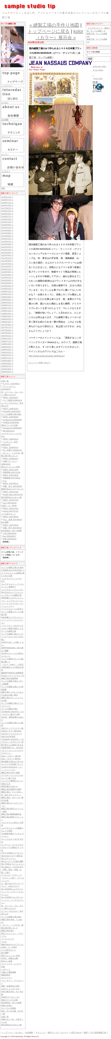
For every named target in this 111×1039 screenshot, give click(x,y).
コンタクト (5, 171)
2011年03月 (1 (7, 266)
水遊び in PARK (9, 506)
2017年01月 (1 (7, 208)
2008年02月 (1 (7, 322)
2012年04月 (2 (7, 255)
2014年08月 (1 (7, 230)
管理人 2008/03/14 (10, 447)
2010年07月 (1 (7, 277)
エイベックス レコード (11, 964)
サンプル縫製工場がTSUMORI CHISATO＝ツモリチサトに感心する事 (12, 711)
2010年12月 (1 (7, 269)
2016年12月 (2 (7, 211)
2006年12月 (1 (7, 338)
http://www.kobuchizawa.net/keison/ (47, 356)
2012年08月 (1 (7, 253)
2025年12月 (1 (7, 197)
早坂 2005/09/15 (10, 539)
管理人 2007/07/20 (10, 500)
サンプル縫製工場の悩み (11, 414)
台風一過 (5, 381)
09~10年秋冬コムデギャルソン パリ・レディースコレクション (12, 892)
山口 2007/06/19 (10, 503)
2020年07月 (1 (7, 200)
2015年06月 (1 (7, 225)
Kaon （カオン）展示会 (11, 756)
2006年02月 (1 (7, 352)
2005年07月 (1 (7, 366)
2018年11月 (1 (7, 203)
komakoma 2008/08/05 (12, 420)
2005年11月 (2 (7, 358)
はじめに (5, 103)
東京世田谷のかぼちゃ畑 (11, 497)
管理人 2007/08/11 (10, 483)
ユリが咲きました (8, 514)
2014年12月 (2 (7, 227)
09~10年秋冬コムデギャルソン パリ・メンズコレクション (12, 900)
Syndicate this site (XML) (96, 66)
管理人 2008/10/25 (10, 409)
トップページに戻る (49, 31)
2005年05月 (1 (7, 372)
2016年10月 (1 (7, 214)
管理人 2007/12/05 (10, 470)
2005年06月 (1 (7, 369)
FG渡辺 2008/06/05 (11, 422)
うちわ (4, 481)
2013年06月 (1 (7, 244)
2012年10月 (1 (7, 250)
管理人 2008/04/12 (10, 439)
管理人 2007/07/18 (10, 508)
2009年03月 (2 (7, 302)
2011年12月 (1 (7, 258)
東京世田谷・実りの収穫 (11, 531)
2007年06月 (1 (7, 330)
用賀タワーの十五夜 (9, 425)
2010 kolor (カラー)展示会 (12, 856)
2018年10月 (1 (7, 205)
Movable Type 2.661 (94, 78)
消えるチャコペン (8, 858)
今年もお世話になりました (12, 853)
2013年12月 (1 (7, 239)
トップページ (6, 86)
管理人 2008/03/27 (10, 459)
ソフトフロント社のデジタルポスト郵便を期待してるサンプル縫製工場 (12, 628)
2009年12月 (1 (7, 291)
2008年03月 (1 (7, 319)
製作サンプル (53, 1032)
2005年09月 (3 (7, 361)
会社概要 (5, 120)
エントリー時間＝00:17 (39, 363)
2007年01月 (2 (7, 336)
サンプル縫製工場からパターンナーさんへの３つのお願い (12, 637)
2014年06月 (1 (7, 233)
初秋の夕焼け (6, 1005)
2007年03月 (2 (7, 333)
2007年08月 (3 (7, 325)
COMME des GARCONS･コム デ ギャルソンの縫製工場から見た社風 (13, 573)
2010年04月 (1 (7, 283)
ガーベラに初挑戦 (8, 1008)
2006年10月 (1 (7, 344)
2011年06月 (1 (7, 261)
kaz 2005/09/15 (9, 536)
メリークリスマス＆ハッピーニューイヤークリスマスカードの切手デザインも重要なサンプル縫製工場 (12, 609)
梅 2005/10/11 (9, 431)
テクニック (5, 136)
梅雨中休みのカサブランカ (12, 489)
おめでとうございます (10, 989)
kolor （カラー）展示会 (11, 759)
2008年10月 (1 (7, 311)
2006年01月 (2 (7, 355)
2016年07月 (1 (7, 216)
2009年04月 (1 (7, 300)
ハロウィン (5, 969)
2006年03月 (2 (7, 349)
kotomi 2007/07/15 (10, 511)
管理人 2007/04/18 (10, 525)
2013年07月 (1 (7, 241)
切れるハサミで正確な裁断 (12, 861)
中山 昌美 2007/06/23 (12, 520)
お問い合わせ (76, 1032)
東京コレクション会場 (10, 467)
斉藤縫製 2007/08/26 (11, 478)
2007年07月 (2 (7, 327)
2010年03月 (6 (7, 286)
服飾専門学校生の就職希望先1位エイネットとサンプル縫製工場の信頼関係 (12, 675)
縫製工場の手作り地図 (10, 773)
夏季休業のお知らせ (9, 786)
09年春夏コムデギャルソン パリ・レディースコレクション (12, 620)
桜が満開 (5, 522)
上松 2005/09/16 (10, 533)
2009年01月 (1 (7, 305)
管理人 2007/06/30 (10, 517)
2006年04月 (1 (7, 347)
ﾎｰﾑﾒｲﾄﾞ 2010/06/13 (11, 384)
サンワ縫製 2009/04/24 (12, 400)
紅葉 (3, 967)
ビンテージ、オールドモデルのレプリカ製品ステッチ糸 (12, 847)
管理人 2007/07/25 (10, 492)
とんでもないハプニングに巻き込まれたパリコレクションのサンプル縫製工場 (12, 592)
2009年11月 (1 (7, 294)
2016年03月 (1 (7, 219)
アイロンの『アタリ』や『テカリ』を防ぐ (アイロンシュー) (12, 878)
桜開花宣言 (5, 975)
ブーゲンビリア (7, 939)
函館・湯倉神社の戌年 (10, 986)
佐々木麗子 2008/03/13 (12, 450)
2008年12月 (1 (7, 308)
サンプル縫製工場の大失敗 (12, 567)
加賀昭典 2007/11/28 (11, 472)
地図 (3, 188)
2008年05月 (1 (7, 313)
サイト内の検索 (93, 52)
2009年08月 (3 (7, 297)
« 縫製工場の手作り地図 (54, 25)
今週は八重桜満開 (8, 972)
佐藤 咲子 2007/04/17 (12, 528)
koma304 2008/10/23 (11, 411)
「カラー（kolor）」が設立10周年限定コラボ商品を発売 (12, 667)
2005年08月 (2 (7, 363)
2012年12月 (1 (7, 247)
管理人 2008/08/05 (10, 417)
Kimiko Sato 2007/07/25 (13, 494)
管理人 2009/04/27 (10, 398)
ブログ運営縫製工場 (97, 1032)
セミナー (5, 154)
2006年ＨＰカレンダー (10, 997)
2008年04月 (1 (7, 316)
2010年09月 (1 (7, 272)
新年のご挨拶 (6, 961)
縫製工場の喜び (7, 931)
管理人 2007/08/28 (10, 475)
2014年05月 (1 (7, 236)
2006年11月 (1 (7, 341)
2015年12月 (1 (7, 222)
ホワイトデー (6, 978)
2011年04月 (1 (7, 264)
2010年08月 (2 (7, 275)
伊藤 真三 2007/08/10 (12, 486)
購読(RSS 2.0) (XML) (94, 70)
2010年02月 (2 (7, 288)
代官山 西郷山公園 (9, 958)
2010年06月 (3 (7, 280)
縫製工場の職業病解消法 (11, 814)
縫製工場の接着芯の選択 (11, 789)
